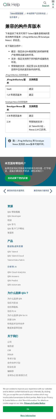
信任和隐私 (12, 307)
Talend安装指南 (16, 13)
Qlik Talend (12, 251)
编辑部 (10, 371)
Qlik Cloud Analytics (16, 272)
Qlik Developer (14, 216)
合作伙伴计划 (13, 362)
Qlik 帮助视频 (13, 212)
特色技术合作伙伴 (15, 323)
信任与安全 (12, 302)
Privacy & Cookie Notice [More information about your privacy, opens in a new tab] (34, 403)
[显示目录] (6, 13)
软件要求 (13, 17)
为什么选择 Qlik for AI (17, 315)
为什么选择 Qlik (14, 298)
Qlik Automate (14, 284)
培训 (9, 220)
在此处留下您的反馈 (18, 178)
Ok (28, 409)
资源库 (10, 232)
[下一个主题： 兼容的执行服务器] (41, 191)
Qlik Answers (13, 276)
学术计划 (11, 358)
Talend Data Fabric (15, 260)
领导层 (10, 346)
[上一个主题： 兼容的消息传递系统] (14, 191)
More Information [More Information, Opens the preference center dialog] (28, 415)
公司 (9, 342)
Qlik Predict (12, 280)
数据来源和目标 (14, 327)
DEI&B (10, 354)
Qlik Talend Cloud (15, 255)
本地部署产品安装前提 (36, 13)
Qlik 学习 (11, 224)
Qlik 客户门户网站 (15, 228)
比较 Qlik (11, 319)
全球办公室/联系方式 (17, 375)
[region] (28, 401)
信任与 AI (11, 311)
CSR (9, 350)
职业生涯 (11, 367)
